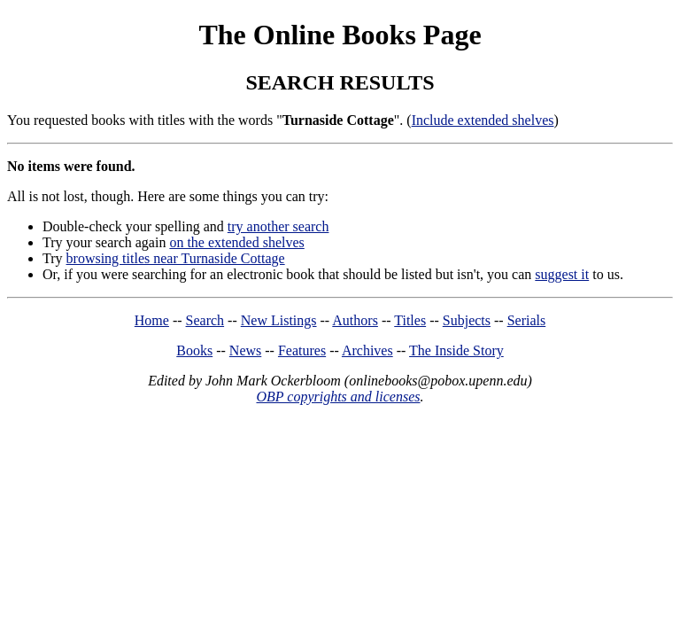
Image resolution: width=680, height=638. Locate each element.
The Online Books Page (339, 35)
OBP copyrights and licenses (338, 396)
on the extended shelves (236, 242)
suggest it (562, 274)
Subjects (467, 320)
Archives (367, 350)
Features (302, 350)
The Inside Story (456, 350)
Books (194, 350)
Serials (526, 320)
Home (152, 320)
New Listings (279, 320)
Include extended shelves (483, 120)
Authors (355, 320)
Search (205, 320)
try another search (278, 226)
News (245, 350)
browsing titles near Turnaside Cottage (175, 258)
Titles (410, 320)
